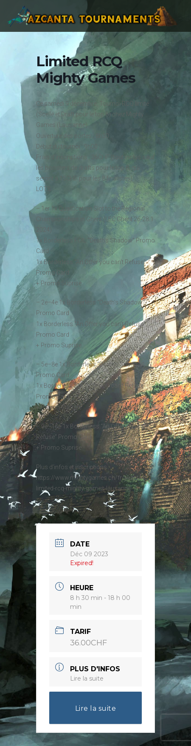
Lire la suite (87, 678)
